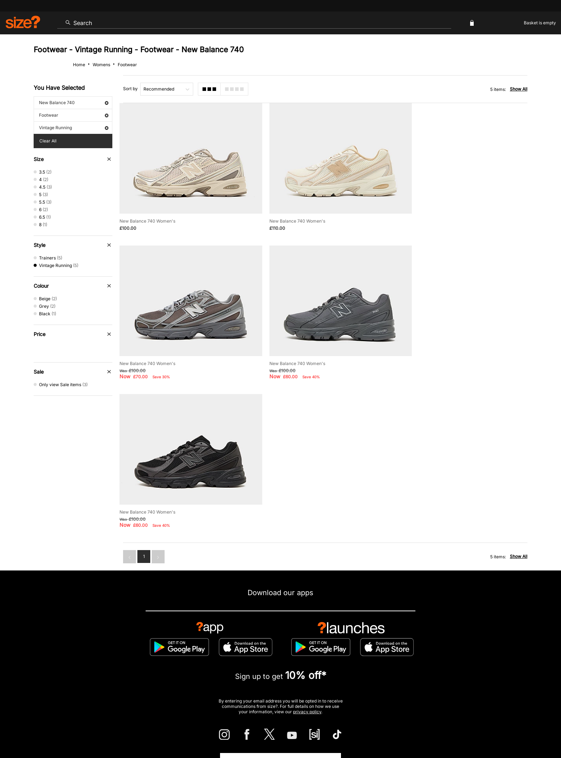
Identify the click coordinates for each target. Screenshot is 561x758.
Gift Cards (407, 662)
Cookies (452, 731)
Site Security (496, 731)
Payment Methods (301, 638)
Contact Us (88, 638)
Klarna (313, 662)
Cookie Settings (355, 638)
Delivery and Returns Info (238, 638)
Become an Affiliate (358, 662)
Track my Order (135, 638)
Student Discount (131, 662)
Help (394, 731)
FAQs (441, 662)
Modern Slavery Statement (417, 638)
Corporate (473, 638)
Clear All (48, 141)
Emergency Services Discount (198, 662)
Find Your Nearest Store (280, 606)
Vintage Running (73, 127)
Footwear (73, 115)
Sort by (130, 88)
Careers (471, 731)
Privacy (519, 731)
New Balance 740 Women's (147, 215)
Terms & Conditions (268, 662)
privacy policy (307, 557)
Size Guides (182, 638)
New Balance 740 (73, 102)
